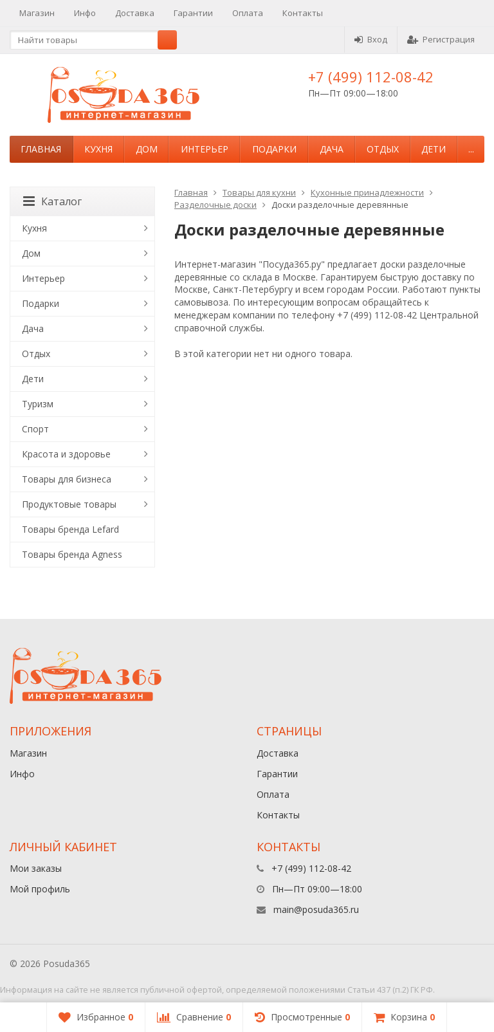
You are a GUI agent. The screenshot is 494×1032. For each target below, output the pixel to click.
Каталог (52, 201)
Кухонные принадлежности (367, 192)
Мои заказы (36, 868)
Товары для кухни (259, 192)
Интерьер (204, 149)
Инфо (85, 13)
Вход (370, 39)
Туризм (37, 404)
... (471, 149)
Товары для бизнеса (66, 479)
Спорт (35, 429)
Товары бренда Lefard (70, 529)
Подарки (274, 149)
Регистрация (441, 39)
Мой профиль (40, 889)
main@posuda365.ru (316, 909)
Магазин (37, 13)
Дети (433, 149)
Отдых (383, 149)
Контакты (302, 13)
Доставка (134, 13)
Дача (331, 149)
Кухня (98, 149)
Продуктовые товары (69, 504)
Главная (41, 149)
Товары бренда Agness (72, 554)
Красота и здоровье (66, 454)
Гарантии (193, 13)
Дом (147, 149)
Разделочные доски (215, 204)
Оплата (247, 13)
